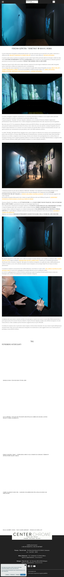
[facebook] (29, 566)
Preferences (12, 574)
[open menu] (3, 2)
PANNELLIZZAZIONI (6, 71)
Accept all (23, 574)
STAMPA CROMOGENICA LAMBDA (10, 69)
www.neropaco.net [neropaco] (32, 571)
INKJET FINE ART (55, 68)
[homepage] (32, 535)
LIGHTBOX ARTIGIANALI (36, 71)
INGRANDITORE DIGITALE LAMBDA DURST (29, 260)
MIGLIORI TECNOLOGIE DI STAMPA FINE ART (19, 55)
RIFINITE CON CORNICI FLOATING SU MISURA (32, 194)
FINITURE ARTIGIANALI (48, 55)
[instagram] (31, 566)
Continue (7, 574)
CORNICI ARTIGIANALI (49, 69)
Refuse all (17, 574)
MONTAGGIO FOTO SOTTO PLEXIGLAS (20, 71)
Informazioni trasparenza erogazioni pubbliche (37, 573)
